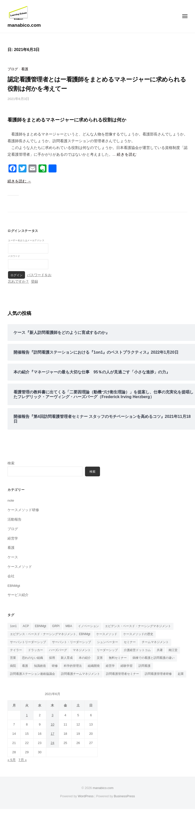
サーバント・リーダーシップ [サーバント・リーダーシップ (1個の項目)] (71, 642)
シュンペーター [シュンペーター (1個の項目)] (107, 642)
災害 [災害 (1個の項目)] (100, 658)
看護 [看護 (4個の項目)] (25, 666)
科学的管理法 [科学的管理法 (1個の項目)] (73, 666)
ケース (13, 557)
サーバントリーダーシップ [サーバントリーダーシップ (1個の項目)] (28, 642)
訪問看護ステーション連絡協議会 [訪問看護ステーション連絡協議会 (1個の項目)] (32, 674)
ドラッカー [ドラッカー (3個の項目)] (35, 650)
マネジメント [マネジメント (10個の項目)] (82, 650)
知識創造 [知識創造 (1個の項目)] (40, 666)
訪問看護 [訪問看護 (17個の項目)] (144, 666)
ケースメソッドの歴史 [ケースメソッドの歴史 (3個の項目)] (138, 634)
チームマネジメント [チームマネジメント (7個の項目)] (155, 642)
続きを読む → (19, 181)
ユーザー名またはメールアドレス (26, 240)
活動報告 (15, 519)
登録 (34, 281)
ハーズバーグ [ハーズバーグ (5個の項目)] (58, 650)
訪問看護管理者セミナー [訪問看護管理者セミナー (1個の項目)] (122, 674)
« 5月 (12, 760)
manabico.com (24, 25)
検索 (11, 463)
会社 (11, 576)
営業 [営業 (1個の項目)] (13, 658)
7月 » (22, 760)
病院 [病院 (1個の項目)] (13, 666)
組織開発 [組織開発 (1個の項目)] (94, 666)
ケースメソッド (20, 567)
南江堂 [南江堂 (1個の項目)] (173, 650)
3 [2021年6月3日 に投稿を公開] (52, 715)
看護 (24, 69)
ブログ (13, 69)
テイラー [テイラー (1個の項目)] (16, 650)
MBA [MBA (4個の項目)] (69, 626)
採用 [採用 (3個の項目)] (52, 658)
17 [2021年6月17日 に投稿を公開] (52, 734)
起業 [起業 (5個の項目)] (181, 674)
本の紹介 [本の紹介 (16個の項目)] (85, 658)
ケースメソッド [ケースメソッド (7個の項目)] (106, 634)
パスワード (14, 256)
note (11, 500)
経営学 (13, 538)
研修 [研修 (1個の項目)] (55, 666)
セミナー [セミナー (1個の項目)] (130, 642)
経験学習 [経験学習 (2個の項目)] (126, 666)
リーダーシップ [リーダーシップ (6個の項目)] (107, 650)
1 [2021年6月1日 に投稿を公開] (27, 715)
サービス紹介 (18, 595)
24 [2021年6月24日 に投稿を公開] (52, 743)
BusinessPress (124, 796)
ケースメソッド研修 (23, 510)
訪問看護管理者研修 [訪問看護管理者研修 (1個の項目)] (158, 674)
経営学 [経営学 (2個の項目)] (110, 666)
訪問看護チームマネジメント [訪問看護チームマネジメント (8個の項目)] (80, 674)
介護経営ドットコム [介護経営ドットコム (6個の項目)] (137, 650)
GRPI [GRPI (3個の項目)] (56, 626)
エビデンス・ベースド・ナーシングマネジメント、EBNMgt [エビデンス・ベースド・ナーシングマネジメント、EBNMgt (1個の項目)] (50, 634)
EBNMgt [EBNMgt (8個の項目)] (40, 626)
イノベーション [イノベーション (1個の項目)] (88, 626)
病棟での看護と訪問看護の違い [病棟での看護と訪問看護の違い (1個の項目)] (153, 658)
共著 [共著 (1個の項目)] (160, 650)
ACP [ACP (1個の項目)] (26, 626)
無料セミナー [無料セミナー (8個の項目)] (118, 658)
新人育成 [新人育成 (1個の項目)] (67, 658)
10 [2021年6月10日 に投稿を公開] (52, 724)
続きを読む (127, 154)
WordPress (86, 796)
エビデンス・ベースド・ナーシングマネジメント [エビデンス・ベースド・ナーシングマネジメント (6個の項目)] (138, 626)
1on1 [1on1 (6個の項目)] (13, 626)
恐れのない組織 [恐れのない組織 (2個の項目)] (32, 658)
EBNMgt (14, 586)
